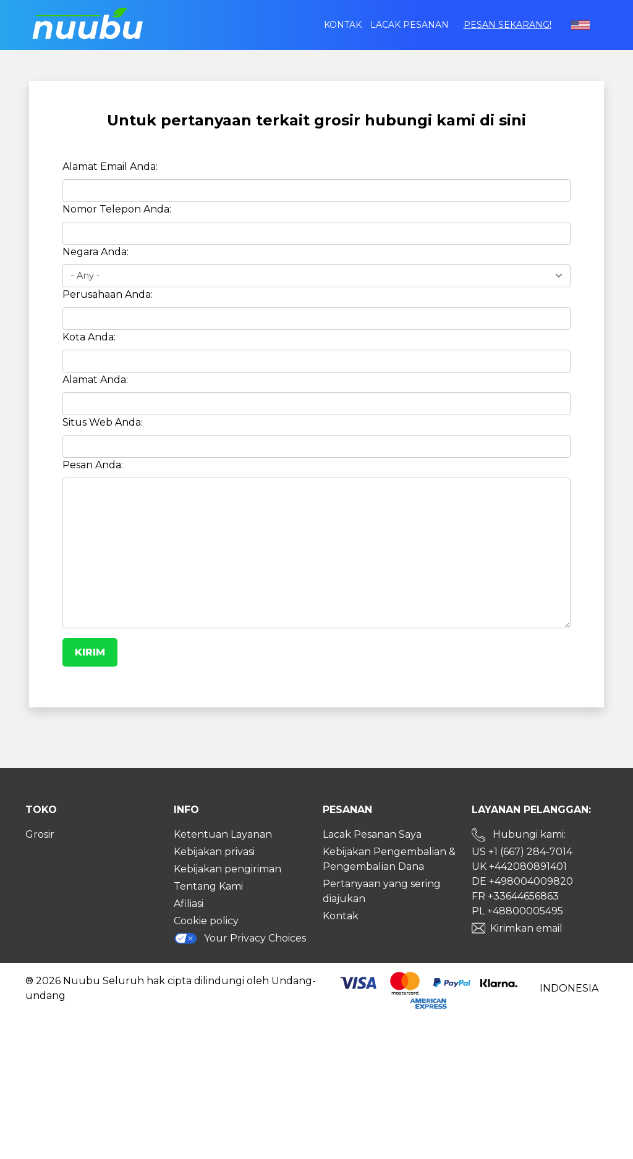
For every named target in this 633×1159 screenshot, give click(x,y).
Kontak (343, 24)
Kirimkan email (526, 928)
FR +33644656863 (515, 896)
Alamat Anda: (95, 380)
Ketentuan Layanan (223, 834)
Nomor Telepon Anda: (116, 209)
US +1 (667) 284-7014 (522, 852)
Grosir (39, 834)
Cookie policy (206, 921)
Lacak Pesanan (409, 24)
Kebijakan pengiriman (227, 869)
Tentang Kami (208, 886)
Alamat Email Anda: (110, 166)
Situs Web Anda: (102, 422)
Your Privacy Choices (240, 938)
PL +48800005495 (517, 911)
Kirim (90, 652)
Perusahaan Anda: (107, 294)
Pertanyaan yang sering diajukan (382, 891)
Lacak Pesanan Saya (372, 834)
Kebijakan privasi (214, 852)
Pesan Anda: (92, 465)
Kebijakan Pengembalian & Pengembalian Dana (389, 859)
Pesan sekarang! (507, 24)
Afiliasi (188, 903)
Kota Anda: (89, 337)
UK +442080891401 (519, 866)
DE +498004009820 (522, 881)
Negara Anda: (95, 252)
